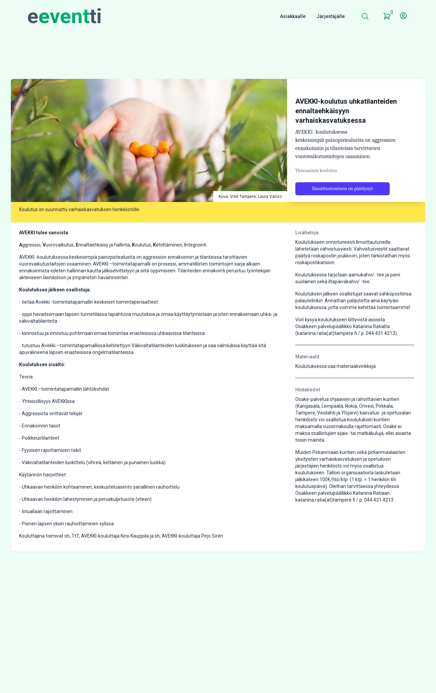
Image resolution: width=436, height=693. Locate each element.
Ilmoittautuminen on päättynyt (342, 188)
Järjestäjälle (330, 16)
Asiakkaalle (293, 16)
